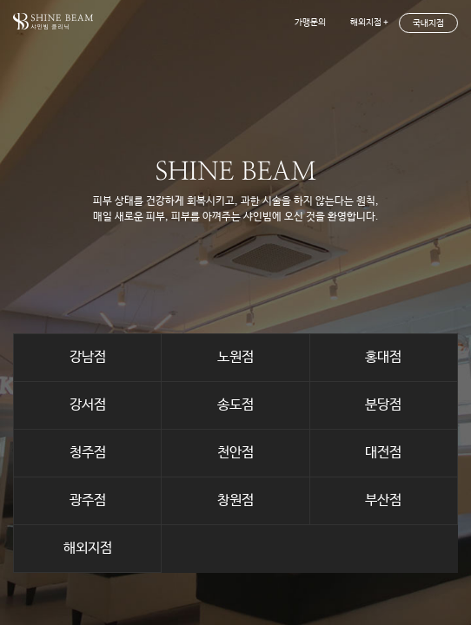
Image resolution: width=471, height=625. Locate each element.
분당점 (383, 405)
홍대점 (383, 357)
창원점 (235, 500)
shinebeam (53, 21)
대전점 (383, 452)
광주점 (88, 500)
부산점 (383, 500)
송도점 (235, 405)
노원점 (235, 357)
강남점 (88, 357)
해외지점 (87, 548)
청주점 (88, 452)
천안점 (235, 452)
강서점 (88, 405)
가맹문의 (310, 22)
